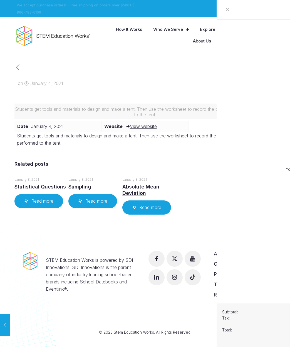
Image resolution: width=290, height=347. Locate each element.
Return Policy (229, 295)
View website (141, 126)
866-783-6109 (28, 12)
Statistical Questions (40, 187)
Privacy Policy (230, 274)
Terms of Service (234, 284)
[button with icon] (156, 259)
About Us (224, 254)
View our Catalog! (258, 8)
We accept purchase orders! (41, 5)
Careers (223, 264)
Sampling (79, 187)
